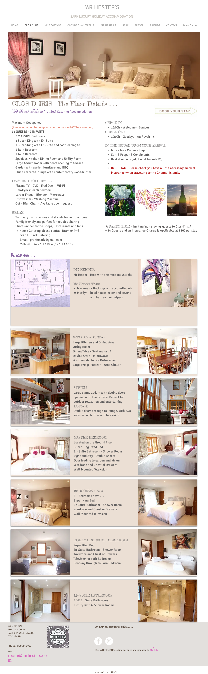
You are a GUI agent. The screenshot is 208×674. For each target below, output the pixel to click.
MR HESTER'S (101, 7)
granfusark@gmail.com (46, 240)
